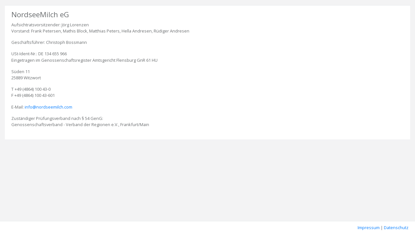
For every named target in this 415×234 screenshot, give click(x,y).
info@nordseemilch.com (48, 107)
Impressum (369, 227)
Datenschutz (396, 227)
